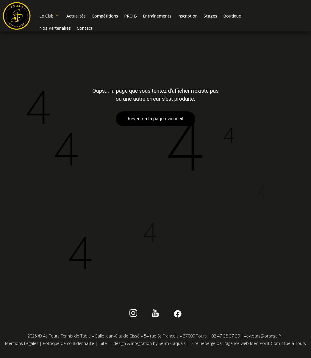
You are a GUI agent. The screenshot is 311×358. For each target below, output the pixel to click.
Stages (210, 16)
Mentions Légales (21, 344)
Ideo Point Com (265, 344)
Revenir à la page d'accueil (155, 120)
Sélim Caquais (172, 344)
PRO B (130, 16)
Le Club (48, 16)
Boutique (232, 16)
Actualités (75, 16)
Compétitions (104, 16)
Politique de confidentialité (68, 344)
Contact (84, 28)
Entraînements (157, 16)
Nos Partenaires (55, 28)
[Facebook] (174, 315)
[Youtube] (155, 315)
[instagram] (136, 315)
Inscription (187, 16)
